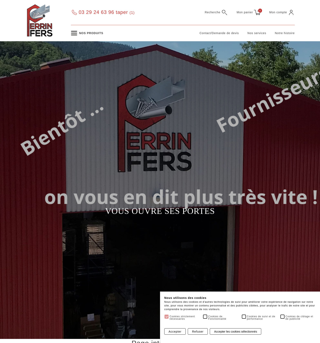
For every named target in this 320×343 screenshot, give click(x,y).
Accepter (175, 331)
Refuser (197, 331)
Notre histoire (285, 33)
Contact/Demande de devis (219, 33)
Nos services (257, 33)
